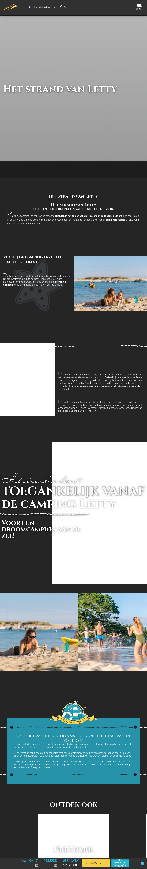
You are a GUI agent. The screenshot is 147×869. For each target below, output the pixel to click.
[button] (5, 865)
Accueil (32, 7)
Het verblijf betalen (120, 863)
